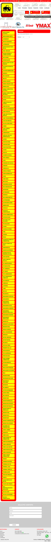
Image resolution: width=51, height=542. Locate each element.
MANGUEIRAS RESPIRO (8, 314)
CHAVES (4, 149)
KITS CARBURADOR (7, 273)
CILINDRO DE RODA (7, 155)
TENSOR (5, 458)
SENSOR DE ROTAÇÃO (8, 403)
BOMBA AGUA (6, 86)
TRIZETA (5, 477)
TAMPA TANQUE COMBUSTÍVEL (6, 455)
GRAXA (4, 237)
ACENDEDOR (6, 38)
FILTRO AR (5, 208)
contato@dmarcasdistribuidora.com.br (29, 1)
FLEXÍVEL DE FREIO (7, 229)
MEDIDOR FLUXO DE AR (8, 324)
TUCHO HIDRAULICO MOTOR (7, 480)
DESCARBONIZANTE (7, 186)
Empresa (30, 7)
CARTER (5, 139)
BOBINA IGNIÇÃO (6, 81)
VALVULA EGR (6, 491)
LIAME (4, 288)
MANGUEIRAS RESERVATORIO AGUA (8, 311)
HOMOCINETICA (6, 247)
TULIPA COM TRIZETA (7, 483)
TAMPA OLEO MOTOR (7, 446)
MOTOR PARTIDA (6, 339)
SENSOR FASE (6, 412)
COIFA (4, 160)
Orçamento (35, 7)
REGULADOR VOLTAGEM (8, 370)
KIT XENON (5, 271)
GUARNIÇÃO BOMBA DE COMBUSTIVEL (8, 240)
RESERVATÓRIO (6, 375)
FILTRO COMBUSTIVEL (8, 214)
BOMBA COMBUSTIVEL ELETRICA (8, 90)
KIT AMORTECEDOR (7, 263)
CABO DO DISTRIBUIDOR (8, 108)
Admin (49, 540)
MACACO (5, 291)
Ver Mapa (39, 535)
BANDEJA (5, 73)
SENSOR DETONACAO (8, 406)
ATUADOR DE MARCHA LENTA (8, 67)
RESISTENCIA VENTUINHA (6, 381)
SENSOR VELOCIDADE (8, 423)
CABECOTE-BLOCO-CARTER (7, 103)
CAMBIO (4, 126)
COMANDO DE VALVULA (8, 163)
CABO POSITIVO (6, 111)
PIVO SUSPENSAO (7, 353)
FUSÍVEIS (5, 234)
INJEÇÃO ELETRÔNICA (8, 250)
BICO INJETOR (6, 75)
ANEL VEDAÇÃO (6, 50)
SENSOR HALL (6, 415)
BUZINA (4, 99)
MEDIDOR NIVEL (6, 326)
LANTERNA (5, 285)
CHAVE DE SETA (6, 144)
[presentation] (19, 521)
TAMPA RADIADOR (7, 452)
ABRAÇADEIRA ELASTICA (6, 33)
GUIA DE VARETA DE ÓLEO (7, 244)
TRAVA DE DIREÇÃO (7, 474)
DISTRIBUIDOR (6, 192)
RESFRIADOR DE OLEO (8, 378)
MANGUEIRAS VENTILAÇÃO (6, 318)
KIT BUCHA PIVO (6, 266)
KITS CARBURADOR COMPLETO (7, 277)
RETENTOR (5, 384)
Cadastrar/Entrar (36, 12)
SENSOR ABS (6, 398)
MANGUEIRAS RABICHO (8, 308)
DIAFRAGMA (5, 189)
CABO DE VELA (6, 106)
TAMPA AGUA (6, 435)
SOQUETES (5, 432)
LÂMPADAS (5, 283)
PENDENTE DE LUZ (7, 347)
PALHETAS (5, 342)
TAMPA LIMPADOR (7, 444)
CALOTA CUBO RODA (7, 123)
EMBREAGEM (6, 205)
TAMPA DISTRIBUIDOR (8, 441)
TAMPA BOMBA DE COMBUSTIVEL (7, 438)
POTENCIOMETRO (7, 362)
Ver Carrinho (47, 11)
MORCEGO (5, 334)
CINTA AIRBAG (6, 157)
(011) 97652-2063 (14, 1)
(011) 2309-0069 (5, 1)
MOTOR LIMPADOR (7, 337)
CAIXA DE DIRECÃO (7, 120)
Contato (41, 7)
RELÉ (4, 373)
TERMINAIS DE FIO (7, 464)
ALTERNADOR (6, 44)
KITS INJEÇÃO (6, 280)
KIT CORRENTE (6, 268)
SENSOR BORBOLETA (8, 400)
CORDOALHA (6, 168)
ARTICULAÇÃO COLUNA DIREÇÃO (8, 63)
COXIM (4, 176)
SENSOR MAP (6, 417)
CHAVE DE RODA (6, 141)
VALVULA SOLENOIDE (8, 494)
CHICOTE (5, 152)
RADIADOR (5, 365)
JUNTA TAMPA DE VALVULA (7, 260)
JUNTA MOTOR (6, 256)
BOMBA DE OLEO (6, 97)
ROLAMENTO (6, 387)
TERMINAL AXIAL (6, 466)
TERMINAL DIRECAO (7, 469)
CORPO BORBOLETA (7, 173)
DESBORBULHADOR (7, 184)
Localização (46, 7)
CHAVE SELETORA (7, 147)
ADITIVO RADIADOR (7, 41)
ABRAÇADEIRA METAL (8, 36)
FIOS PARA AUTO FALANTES (6, 220)
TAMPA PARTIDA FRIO (7, 449)
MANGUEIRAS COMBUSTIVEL (6, 302)
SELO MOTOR (6, 395)
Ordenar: (19, 37)
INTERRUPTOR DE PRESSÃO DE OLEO (7, 253)
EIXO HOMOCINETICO (7, 197)
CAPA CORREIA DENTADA (6, 129)
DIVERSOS (5, 194)
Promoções (24, 7)
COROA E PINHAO (7, 170)
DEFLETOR (5, 181)
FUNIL (4, 231)
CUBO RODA (5, 178)
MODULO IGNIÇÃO (7, 329)
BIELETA (5, 78)
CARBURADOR (6, 132)
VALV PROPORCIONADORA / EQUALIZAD (8, 488)
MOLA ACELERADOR (7, 332)
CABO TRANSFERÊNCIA (8, 118)
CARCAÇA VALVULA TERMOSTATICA (7, 136)
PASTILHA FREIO (6, 345)
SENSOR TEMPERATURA (8, 420)
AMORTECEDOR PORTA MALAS (8, 47)
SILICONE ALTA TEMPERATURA (6, 426)
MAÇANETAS (5, 293)
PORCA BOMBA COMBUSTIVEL (6, 359)
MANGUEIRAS (6, 299)
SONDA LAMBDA (6, 429)
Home (19, 7)
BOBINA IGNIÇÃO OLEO (8, 83)
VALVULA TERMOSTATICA (6, 498)
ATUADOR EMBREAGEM (8, 70)
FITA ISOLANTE (6, 223)
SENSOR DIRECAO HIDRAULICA (7, 409)
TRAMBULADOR (6, 472)
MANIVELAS (5, 321)
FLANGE (5, 226)
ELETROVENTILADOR (7, 202)
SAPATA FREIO (6, 392)
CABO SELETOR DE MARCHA (7, 115)
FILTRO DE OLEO (6, 217)
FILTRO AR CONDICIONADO (6, 211)
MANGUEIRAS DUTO (7, 305)
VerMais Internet (41, 539)
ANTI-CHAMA (6, 57)
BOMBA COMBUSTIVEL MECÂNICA (8, 94)
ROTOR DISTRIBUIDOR (8, 390)
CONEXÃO (5, 165)
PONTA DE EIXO (6, 355)
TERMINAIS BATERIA (7, 461)
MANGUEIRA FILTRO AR (8, 296)
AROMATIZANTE (6, 60)
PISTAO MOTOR (6, 350)
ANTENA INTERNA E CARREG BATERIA (7, 54)
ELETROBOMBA (6, 200)
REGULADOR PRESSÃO (8, 367)
